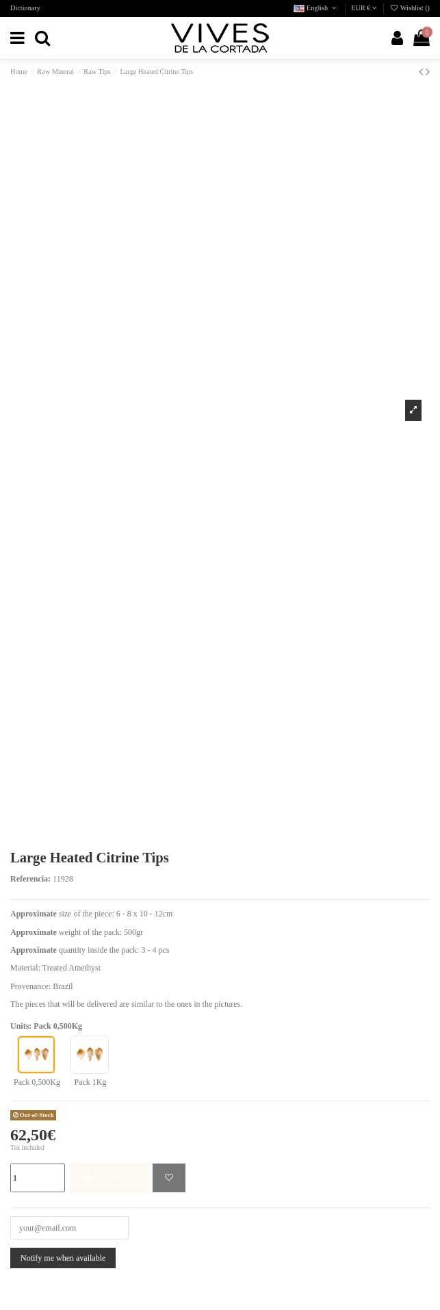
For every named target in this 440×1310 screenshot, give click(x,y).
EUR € (364, 8)
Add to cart (108, 1178)
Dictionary (25, 8)
